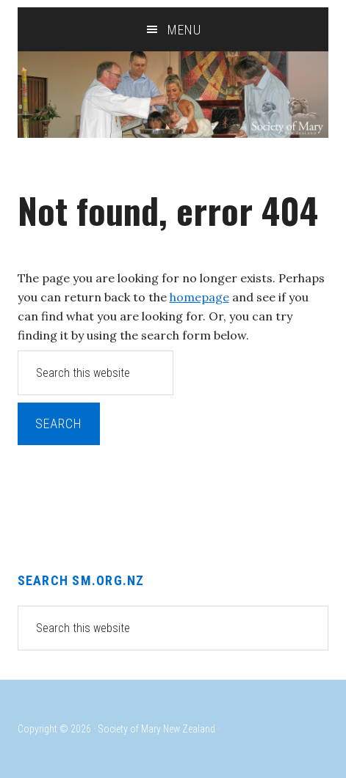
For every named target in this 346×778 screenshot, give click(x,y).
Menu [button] (184, 29)
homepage (199, 297)
